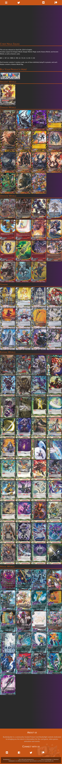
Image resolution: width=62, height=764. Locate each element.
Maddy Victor (37, 759)
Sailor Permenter (14, 759)
